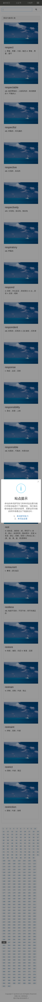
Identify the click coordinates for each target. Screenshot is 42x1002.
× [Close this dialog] (38, 481)
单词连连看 (22, 519)
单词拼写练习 (22, 516)
